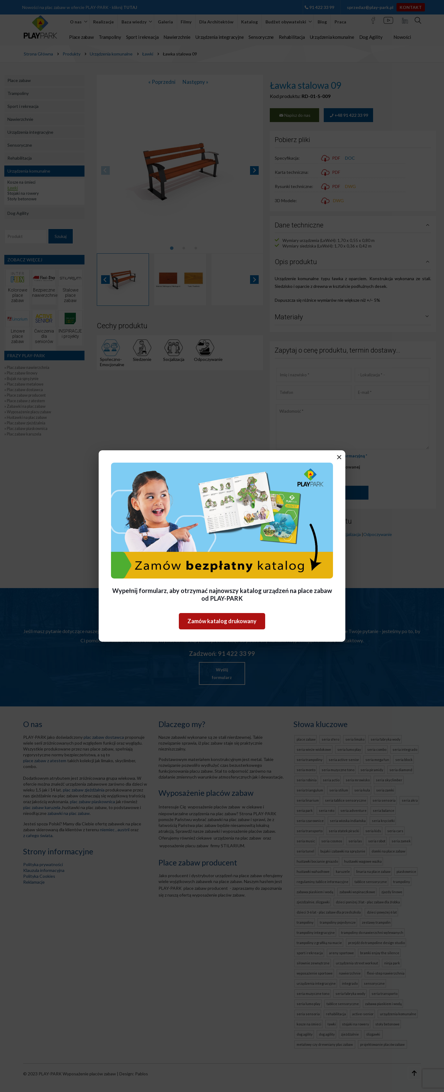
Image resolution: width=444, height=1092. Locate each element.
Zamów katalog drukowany (222, 621)
